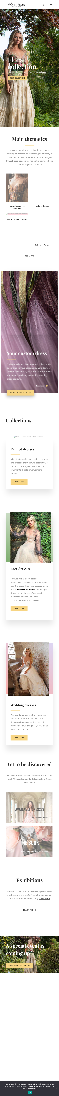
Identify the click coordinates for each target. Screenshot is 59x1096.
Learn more (40, 383)
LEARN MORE (29, 962)
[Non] (56, 1088)
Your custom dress (21, 389)
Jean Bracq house (26, 641)
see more (29, 256)
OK (30, 1092)
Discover (19, 534)
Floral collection (22, 63)
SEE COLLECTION (17, 78)
